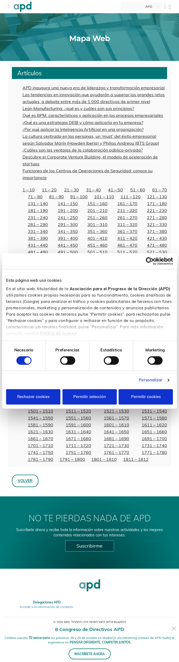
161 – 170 (127, 203)
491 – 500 (68, 252)
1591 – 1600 (78, 424)
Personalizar (151, 379)
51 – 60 (137, 189)
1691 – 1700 (154, 438)
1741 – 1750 (40, 452)
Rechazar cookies (33, 396)
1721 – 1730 (116, 445)
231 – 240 (38, 217)
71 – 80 (35, 196)
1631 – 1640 (78, 431)
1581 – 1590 (40, 424)
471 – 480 (157, 245)
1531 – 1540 (154, 411)
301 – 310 (97, 224)
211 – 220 (127, 210)
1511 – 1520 (78, 411)
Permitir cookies (146, 396)
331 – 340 (38, 231)
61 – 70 (159, 189)
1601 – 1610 (116, 424)
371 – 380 (157, 231)
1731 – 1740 (154, 445)
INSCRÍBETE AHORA (89, 654)
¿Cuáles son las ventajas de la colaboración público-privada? (83, 150)
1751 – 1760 (78, 452)
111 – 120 (130, 196)
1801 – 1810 (104, 459)
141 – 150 (68, 203)
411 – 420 (127, 238)
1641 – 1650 (116, 431)
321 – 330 (157, 224)
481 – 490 (38, 252)
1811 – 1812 (136, 459)
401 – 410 (97, 238)
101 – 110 (104, 196)
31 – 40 (93, 189)
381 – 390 (38, 238)
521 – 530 (157, 252)
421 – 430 (157, 238)
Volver (25, 480)
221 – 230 (157, 210)
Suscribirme (89, 546)
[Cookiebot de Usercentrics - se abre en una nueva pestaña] (150, 261)
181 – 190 (38, 210)
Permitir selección (89, 396)
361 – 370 (127, 231)
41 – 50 (115, 189)
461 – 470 (127, 245)
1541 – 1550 (40, 418)
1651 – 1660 (154, 431)
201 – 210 (97, 210)
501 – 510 (97, 252)
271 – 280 (157, 217)
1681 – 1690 (116, 438)
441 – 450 (68, 245)
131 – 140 (38, 203)
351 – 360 (97, 231)
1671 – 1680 (78, 438)
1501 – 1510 (40, 411)
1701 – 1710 (40, 445)
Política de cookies (58, 333)
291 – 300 (68, 224)
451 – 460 (97, 245)
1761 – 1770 (116, 452)
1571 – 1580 (154, 418)
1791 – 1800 (72, 459)
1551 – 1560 (78, 418)
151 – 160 (97, 203)
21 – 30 (71, 189)
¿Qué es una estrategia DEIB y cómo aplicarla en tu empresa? (83, 122)
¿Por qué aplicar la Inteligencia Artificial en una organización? (83, 129)
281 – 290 (38, 224)
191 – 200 (68, 210)
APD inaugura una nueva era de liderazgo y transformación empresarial (94, 87)
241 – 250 (68, 217)
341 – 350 (68, 231)
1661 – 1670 (40, 438)
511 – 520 (127, 252)
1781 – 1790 (40, 459)
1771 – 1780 (154, 452)
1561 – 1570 (116, 418)
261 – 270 (127, 217)
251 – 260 (97, 217)
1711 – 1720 (78, 445)
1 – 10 (29, 189)
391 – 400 (68, 238)
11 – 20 (49, 189)
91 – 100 (79, 196)
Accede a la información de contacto (46, 607)
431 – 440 (38, 245)
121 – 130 (157, 196)
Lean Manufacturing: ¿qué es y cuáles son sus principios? (78, 108)
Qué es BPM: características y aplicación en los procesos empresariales (93, 115)
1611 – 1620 (154, 424)
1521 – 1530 (116, 411)
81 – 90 (56, 196)
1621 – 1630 (40, 431)
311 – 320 (127, 224)
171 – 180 (157, 203)
